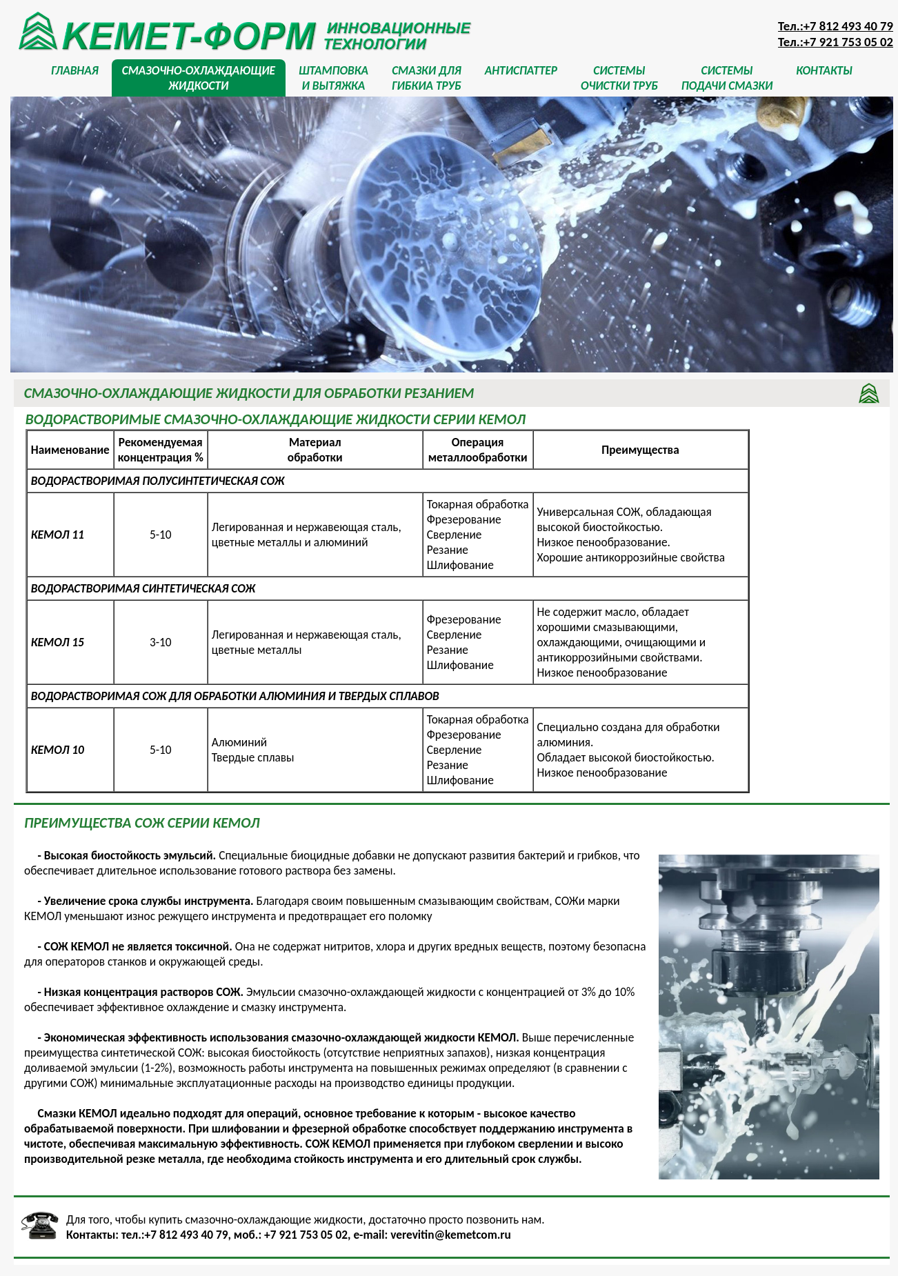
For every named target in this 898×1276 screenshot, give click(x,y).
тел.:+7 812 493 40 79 (174, 1234)
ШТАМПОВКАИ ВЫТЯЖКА (333, 78)
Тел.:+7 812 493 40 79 (835, 26)
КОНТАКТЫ (824, 78)
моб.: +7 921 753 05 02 (291, 1234)
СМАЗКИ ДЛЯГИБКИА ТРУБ (426, 78)
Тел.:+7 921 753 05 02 (835, 42)
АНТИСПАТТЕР (521, 78)
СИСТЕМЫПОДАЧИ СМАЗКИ (726, 78)
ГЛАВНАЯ (75, 78)
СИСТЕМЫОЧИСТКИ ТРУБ (619, 78)
